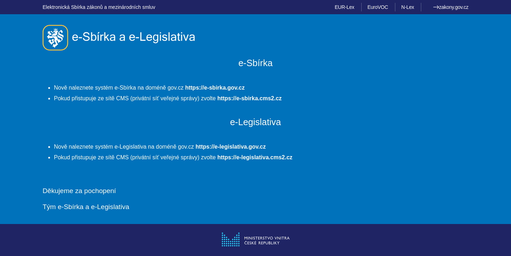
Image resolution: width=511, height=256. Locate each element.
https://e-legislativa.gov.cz (231, 147)
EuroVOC (378, 7)
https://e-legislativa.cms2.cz (254, 157)
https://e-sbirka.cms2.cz (249, 98)
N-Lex (407, 7)
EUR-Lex (344, 7)
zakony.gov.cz (450, 7)
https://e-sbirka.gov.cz (215, 88)
